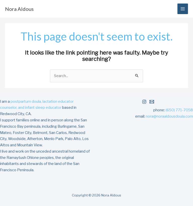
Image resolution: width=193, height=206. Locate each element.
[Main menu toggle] (182, 9)
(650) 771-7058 (179, 110)
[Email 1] (152, 101)
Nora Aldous (19, 9)
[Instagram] (144, 101)
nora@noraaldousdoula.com (169, 116)
